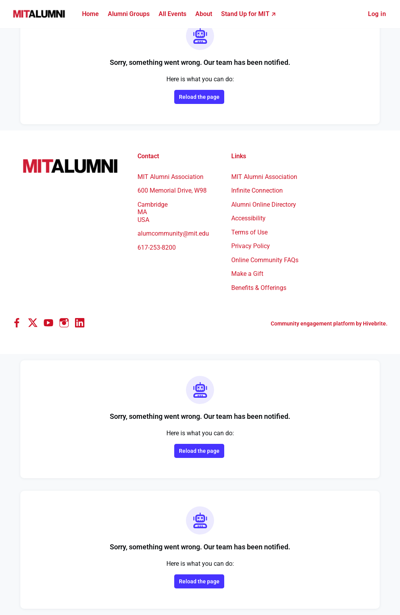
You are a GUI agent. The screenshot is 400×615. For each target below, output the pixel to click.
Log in (377, 14)
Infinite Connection (257, 190)
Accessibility (248, 218)
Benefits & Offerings (258, 287)
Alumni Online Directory (263, 204)
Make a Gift (247, 273)
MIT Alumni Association (264, 177)
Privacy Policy (250, 246)
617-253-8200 (157, 247)
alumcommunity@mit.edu (173, 233)
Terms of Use (249, 232)
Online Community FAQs (264, 260)
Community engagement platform (313, 323)
